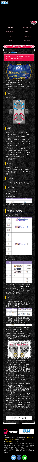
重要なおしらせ (10, 32)
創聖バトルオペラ (27, 27)
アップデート (27, 40)
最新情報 (10, 27)
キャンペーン (27, 36)
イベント (10, 36)
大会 (10, 40)
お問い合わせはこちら (11, 441)
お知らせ (27, 32)
